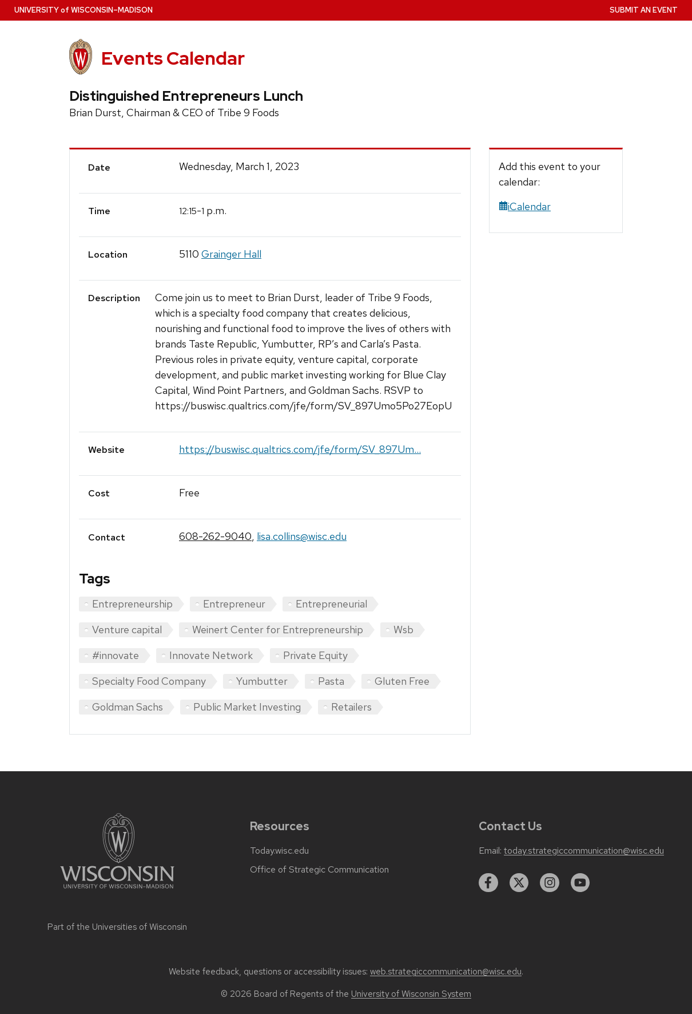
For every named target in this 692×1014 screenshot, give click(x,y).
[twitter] (519, 883)
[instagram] (549, 883)
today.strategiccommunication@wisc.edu (584, 851)
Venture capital (127, 629)
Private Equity (315, 655)
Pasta (331, 681)
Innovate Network (211, 655)
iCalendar (525, 206)
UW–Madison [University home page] (83, 10)
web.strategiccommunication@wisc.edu (446, 971)
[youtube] (580, 883)
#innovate (115, 655)
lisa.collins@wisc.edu (302, 536)
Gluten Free (402, 681)
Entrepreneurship (132, 603)
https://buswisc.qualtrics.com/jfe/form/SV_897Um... (300, 449)
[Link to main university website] (117, 891)
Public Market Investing (247, 706)
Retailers (351, 706)
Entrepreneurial (331, 603)
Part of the (117, 927)
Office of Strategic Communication (319, 869)
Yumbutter (262, 681)
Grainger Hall (231, 254)
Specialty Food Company (149, 681)
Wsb (403, 629)
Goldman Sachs (127, 706)
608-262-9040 (215, 536)
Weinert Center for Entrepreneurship (277, 629)
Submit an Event (644, 10)
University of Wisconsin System (411, 994)
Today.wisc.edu (279, 851)
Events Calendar (173, 58)
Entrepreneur (234, 603)
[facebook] (488, 883)
